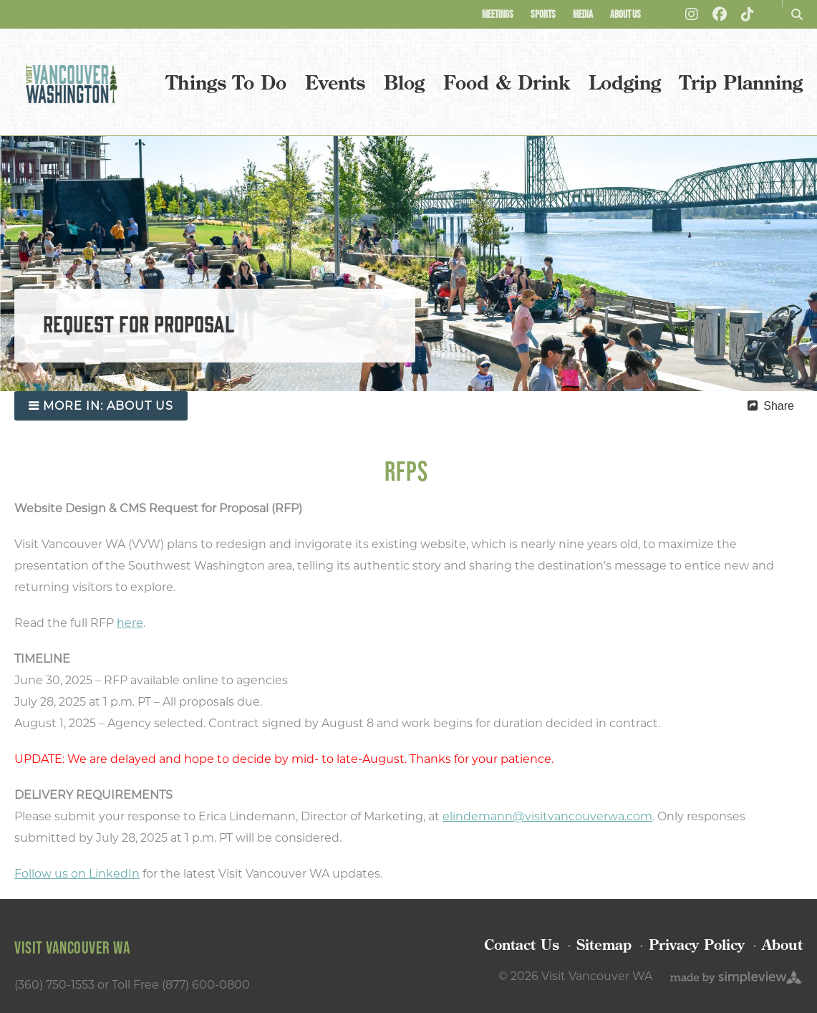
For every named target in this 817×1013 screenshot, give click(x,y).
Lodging (625, 81)
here (130, 623)
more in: (108, 406)
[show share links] (771, 406)
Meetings (497, 14)
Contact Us (521, 945)
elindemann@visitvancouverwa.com (547, 816)
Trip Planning (741, 81)
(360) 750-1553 (54, 985)
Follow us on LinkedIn (77, 873)
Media (583, 14)
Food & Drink (506, 81)
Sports (543, 14)
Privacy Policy (697, 945)
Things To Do (226, 81)
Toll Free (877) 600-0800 (181, 985)
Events (335, 81)
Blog (404, 81)
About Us (625, 14)
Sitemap (604, 945)
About (782, 945)
